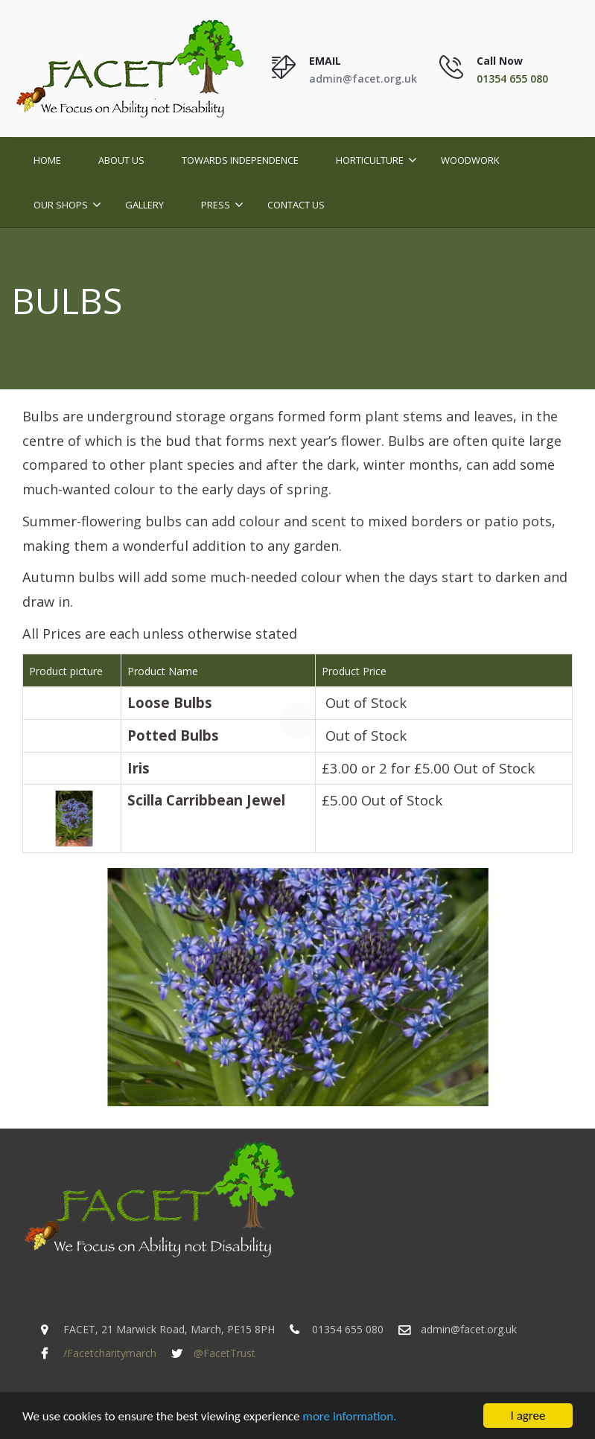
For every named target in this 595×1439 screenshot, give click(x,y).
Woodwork (470, 160)
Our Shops (61, 204)
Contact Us (296, 204)
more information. (349, 1417)
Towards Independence (240, 160)
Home (47, 160)
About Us (121, 160)
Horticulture (370, 160)
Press (215, 204)
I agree (528, 1416)
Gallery (144, 204)
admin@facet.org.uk (363, 78)
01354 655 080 (512, 78)
